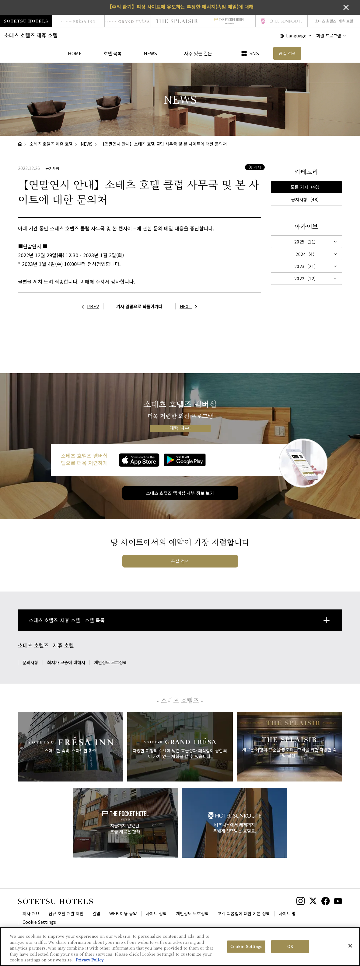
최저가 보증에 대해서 (66, 662)
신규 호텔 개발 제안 (66, 913)
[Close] (350, 947)
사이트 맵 (287, 913)
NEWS (150, 53)
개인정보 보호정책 (110, 662)
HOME (75, 53)
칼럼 (96, 913)
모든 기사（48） (306, 187)
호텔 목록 (112, 53)
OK (290, 947)
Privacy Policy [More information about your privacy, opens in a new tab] (89, 961)
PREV (89, 306)
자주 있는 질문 (198, 53)
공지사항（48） (306, 199)
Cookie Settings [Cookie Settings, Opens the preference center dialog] (246, 947)
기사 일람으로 (139, 306)
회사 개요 (31, 913)
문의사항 (30, 662)
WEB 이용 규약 (123, 913)
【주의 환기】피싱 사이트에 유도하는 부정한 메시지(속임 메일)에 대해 (180, 6)
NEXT (190, 306)
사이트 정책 (156, 913)
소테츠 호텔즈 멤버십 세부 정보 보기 (180, 493)
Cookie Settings (39, 922)
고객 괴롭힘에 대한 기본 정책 (244, 913)
